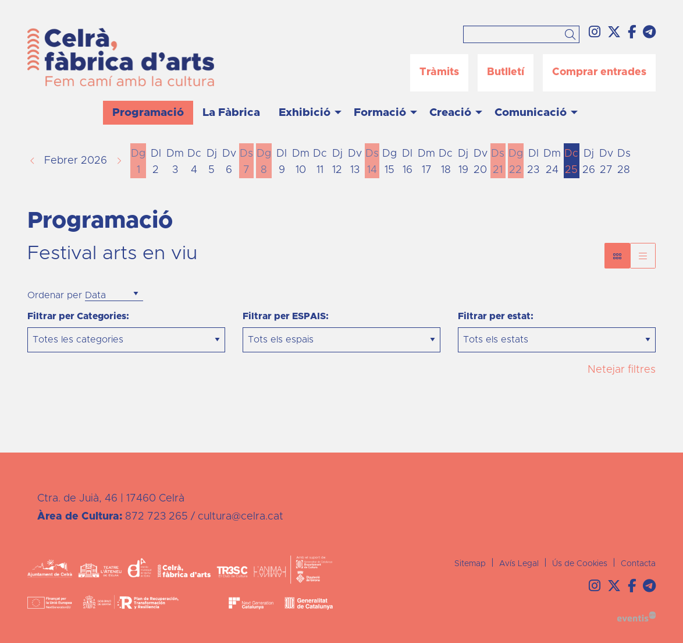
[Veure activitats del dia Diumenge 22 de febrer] (516, 162)
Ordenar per (54, 295)
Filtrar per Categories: (78, 316)
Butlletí (505, 72)
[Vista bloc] (617, 255)
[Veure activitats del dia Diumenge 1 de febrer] (138, 162)
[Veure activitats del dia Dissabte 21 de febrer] (498, 162)
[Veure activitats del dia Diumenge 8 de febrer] (264, 162)
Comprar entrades (599, 72)
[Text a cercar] (521, 34)
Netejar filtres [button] (622, 370)
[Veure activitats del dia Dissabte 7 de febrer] (246, 162)
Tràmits (439, 72)
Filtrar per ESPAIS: (286, 316)
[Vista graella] (643, 255)
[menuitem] (594, 33)
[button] (572, 35)
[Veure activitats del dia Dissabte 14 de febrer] (372, 162)
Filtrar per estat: (495, 316)
